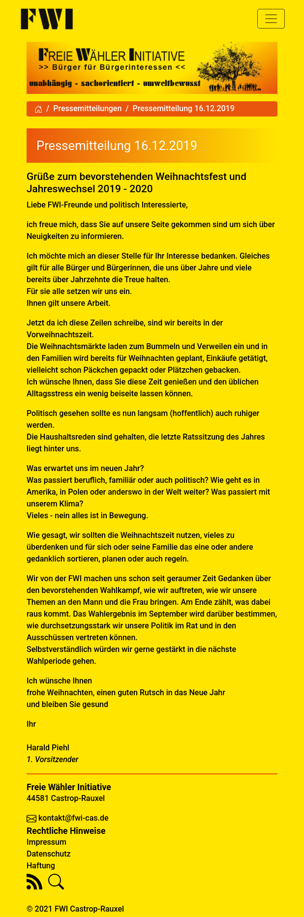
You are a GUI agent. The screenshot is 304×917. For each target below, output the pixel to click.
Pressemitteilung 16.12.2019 (184, 108)
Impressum (46, 842)
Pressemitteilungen (87, 108)
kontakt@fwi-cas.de (73, 818)
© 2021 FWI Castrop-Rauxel (75, 909)
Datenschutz (49, 853)
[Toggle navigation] (271, 19)
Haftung (41, 865)
